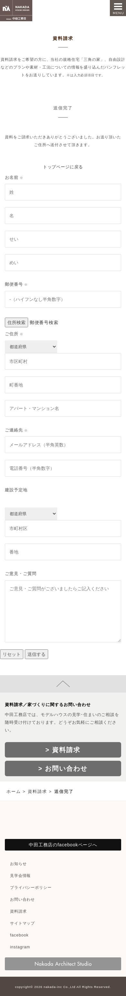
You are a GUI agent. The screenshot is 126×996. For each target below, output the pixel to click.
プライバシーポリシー (30, 887)
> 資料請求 (63, 749)
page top (63, 684)
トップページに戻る (63, 166)
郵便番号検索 (44, 322)
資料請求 (37, 791)
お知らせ (18, 863)
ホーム (13, 791)
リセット (12, 654)
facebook (19, 935)
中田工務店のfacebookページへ (63, 844)
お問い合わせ (22, 899)
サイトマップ (22, 923)
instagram (20, 947)
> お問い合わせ (63, 768)
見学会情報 (20, 875)
